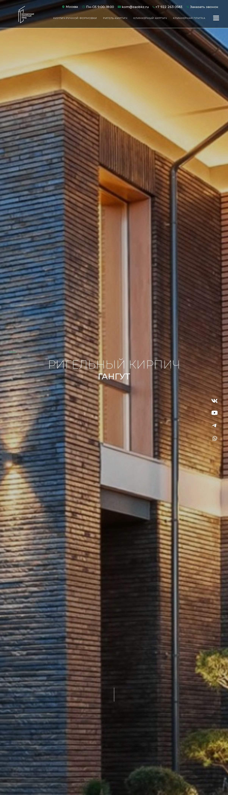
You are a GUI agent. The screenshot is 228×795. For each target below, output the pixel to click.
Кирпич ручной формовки (75, 18)
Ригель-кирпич (115, 18)
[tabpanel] (114, 397)
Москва (72, 7)
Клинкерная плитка (189, 18)
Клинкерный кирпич (150, 18)
